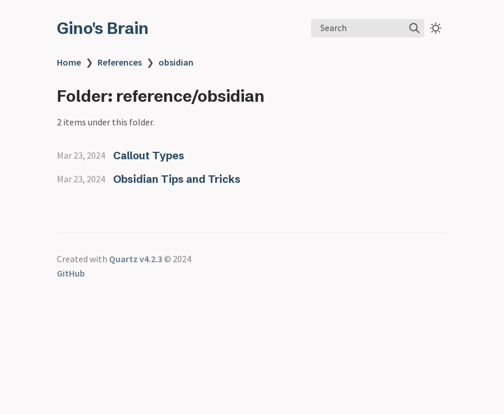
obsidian (175, 62)
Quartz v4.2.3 (135, 258)
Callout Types (148, 155)
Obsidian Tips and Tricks (177, 179)
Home (69, 62)
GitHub (71, 273)
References (120, 62)
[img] (414, 28)
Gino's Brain (103, 28)
